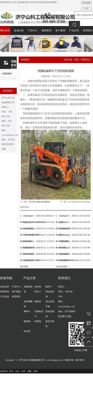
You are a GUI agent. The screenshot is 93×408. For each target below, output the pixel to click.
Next (86, 44)
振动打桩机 (50, 323)
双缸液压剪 (50, 294)
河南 (35, 371)
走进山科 (19, 30)
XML (86, 8)
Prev (1, 44)
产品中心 (33, 30)
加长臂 (27, 331)
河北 (11, 371)
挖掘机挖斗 (39, 314)
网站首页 (5, 30)
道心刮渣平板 (50, 304)
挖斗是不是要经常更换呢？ (40, 202)
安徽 (29, 371)
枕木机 (38, 286)
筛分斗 (38, 291)
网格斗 (27, 311)
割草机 (38, 321)
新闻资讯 (46, 30)
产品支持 (74, 30)
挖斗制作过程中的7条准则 (79, 202)
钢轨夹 (38, 301)
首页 (76, 60)
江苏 (23, 371)
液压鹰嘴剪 (28, 304)
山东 (17, 371)
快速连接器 (50, 314)
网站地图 (86, 3)
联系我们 (88, 30)
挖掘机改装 (28, 289)
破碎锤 (27, 321)
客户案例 (60, 30)
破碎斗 (49, 286)
